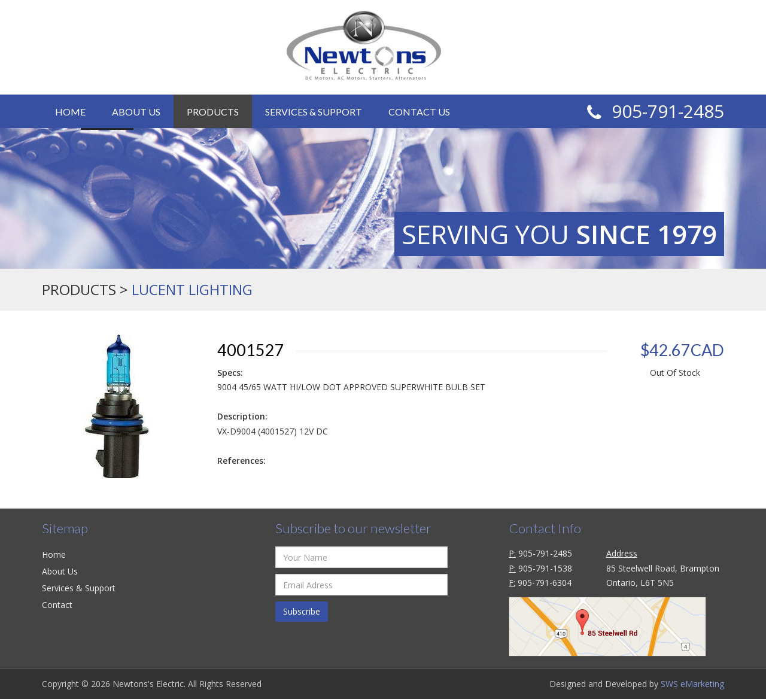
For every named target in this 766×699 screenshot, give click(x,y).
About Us (136, 111)
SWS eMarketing (692, 683)
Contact (57, 604)
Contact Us (419, 111)
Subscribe (301, 611)
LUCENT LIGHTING (192, 289)
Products (213, 111)
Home (70, 111)
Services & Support (313, 111)
